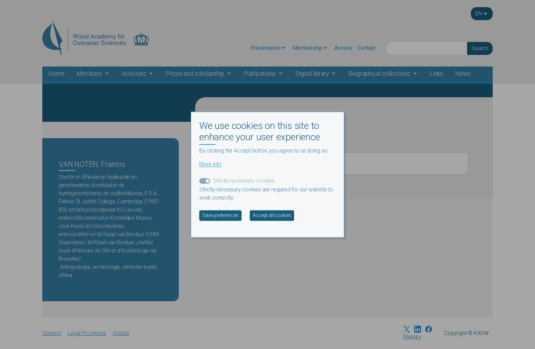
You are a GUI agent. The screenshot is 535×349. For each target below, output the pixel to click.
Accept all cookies (272, 215)
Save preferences (220, 215)
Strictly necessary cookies (244, 180)
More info (210, 164)
